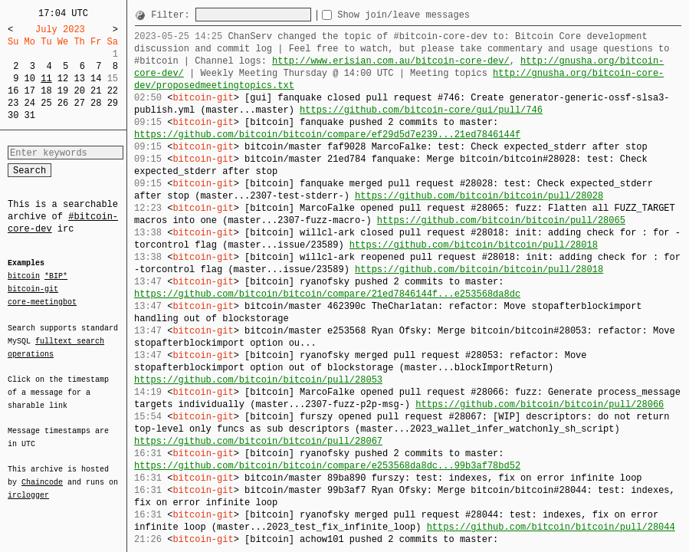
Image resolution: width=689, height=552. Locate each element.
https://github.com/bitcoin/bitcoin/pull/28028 (479, 195)
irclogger (28, 485)
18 (46, 90)
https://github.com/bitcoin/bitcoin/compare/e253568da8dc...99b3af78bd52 (327, 465)
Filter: (173, 14)
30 (13, 115)
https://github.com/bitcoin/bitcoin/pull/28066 (539, 404)
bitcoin (24, 276)
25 (46, 103)
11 (46, 78)
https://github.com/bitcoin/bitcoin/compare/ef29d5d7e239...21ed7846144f (327, 134)
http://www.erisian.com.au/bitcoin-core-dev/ (391, 60)
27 (79, 103)
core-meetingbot (42, 301)
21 (95, 90)
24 (30, 103)
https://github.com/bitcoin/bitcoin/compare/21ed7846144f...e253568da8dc (327, 294)
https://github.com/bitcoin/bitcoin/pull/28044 (551, 527)
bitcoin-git (33, 289)
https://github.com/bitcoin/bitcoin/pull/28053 (258, 379)
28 (95, 103)
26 (62, 103)
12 (62, 78)
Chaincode (42, 473)
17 (30, 90)
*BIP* (55, 276)
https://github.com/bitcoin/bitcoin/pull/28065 (501, 220)
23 (13, 103)
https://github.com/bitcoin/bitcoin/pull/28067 (258, 441)
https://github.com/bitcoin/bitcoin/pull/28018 (473, 244)
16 (13, 90)
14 (95, 78)
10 (30, 78)
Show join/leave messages (431, 14)
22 (112, 90)
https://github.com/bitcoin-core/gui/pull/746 (421, 110)
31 (30, 115)
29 (112, 103)
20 (79, 90)
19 (62, 90)
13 (79, 78)
